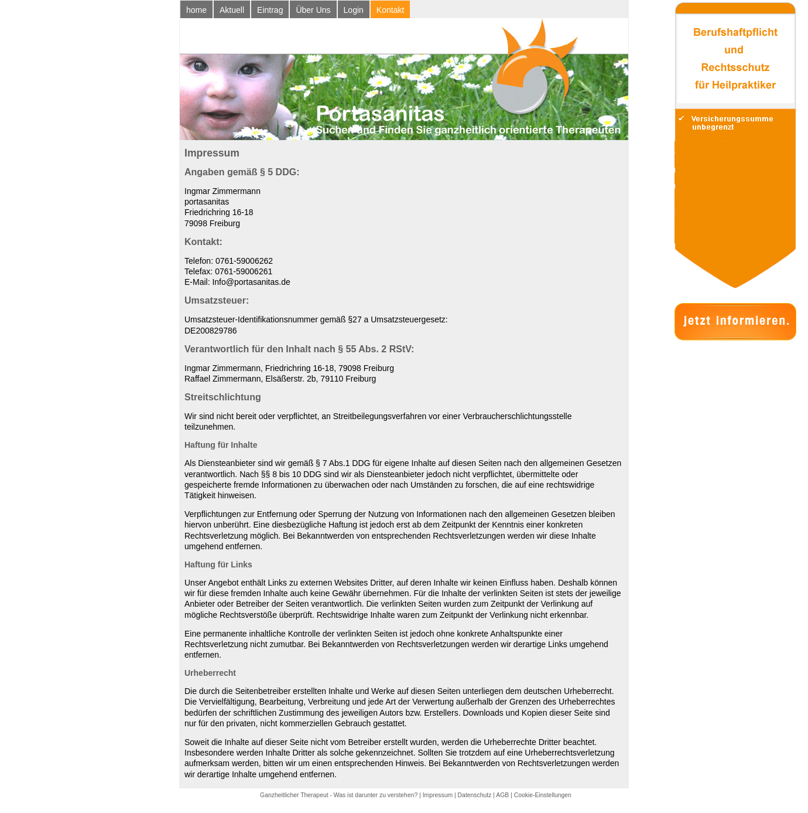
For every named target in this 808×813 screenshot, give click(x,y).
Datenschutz (475, 795)
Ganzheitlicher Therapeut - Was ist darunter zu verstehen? (338, 795)
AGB (502, 795)
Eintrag (270, 10)
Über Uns (313, 10)
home (196, 10)
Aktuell (232, 10)
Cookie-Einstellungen (542, 795)
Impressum (438, 795)
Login (354, 10)
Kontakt (390, 10)
